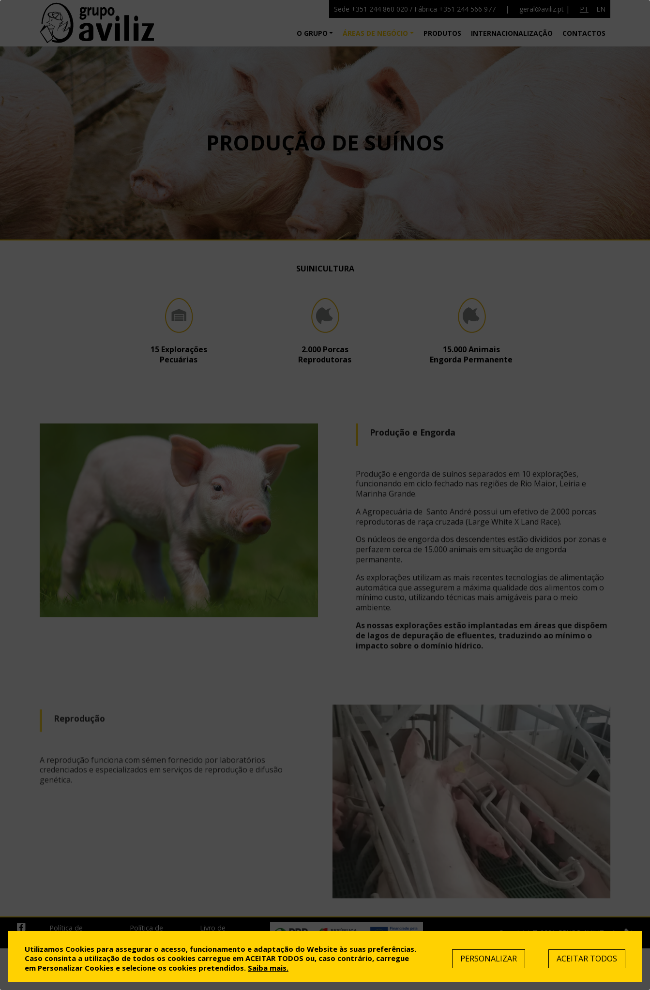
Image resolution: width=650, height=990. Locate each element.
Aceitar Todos (587, 958)
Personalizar (488, 958)
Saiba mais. (268, 968)
